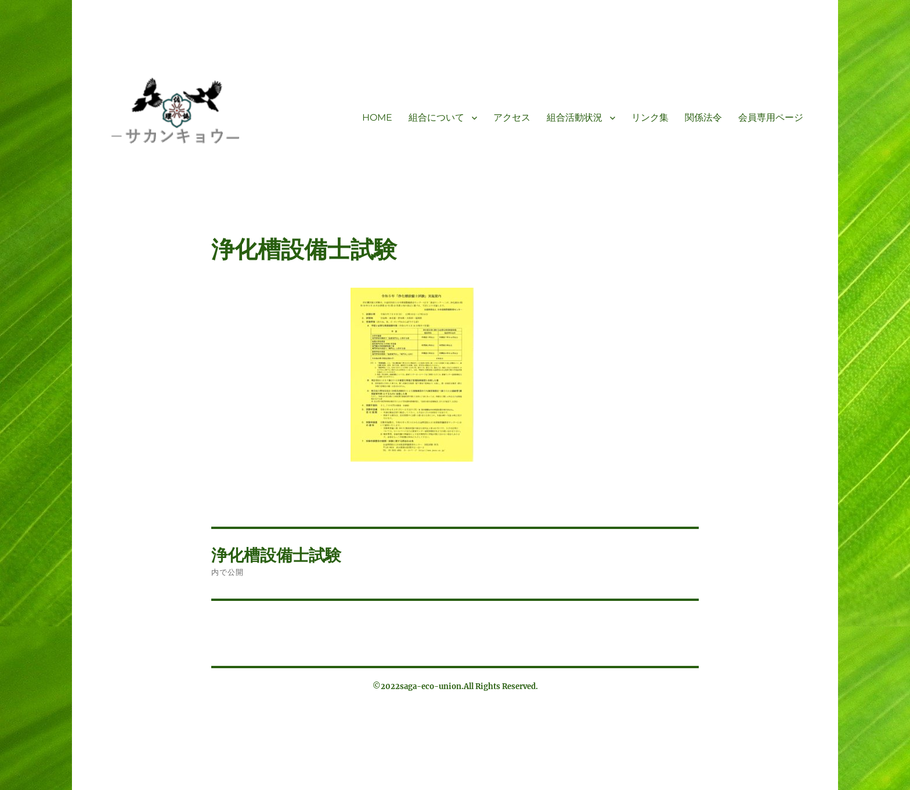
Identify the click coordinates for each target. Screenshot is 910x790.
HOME (377, 117)
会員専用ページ (770, 117)
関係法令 (703, 117)
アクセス (511, 117)
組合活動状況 (574, 117)
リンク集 (650, 117)
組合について (436, 117)
